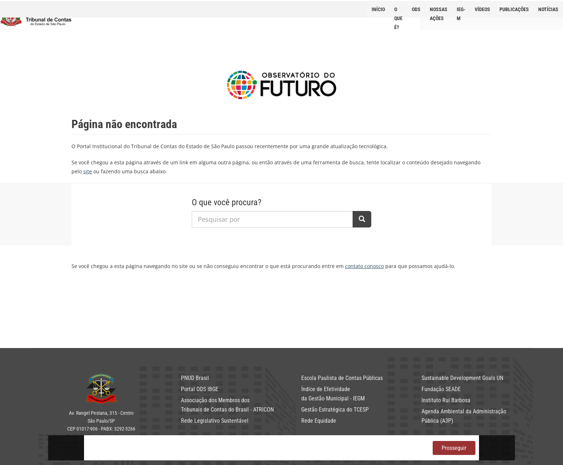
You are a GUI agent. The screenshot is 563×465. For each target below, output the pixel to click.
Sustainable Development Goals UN (462, 378)
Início (378, 9)
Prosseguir (454, 448)
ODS (416, 9)
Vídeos (482, 9)
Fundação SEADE (441, 389)
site (87, 171)
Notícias (548, 9)
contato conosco (364, 266)
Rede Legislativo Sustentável (214, 420)
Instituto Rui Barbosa (446, 400)
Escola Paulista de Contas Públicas (342, 378)
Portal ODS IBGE (199, 389)
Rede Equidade (318, 420)
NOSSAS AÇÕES (438, 12)
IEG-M (461, 12)
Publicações (514, 9)
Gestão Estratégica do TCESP (335, 409)
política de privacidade (316, 443)
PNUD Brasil (195, 378)
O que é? (398, 12)
